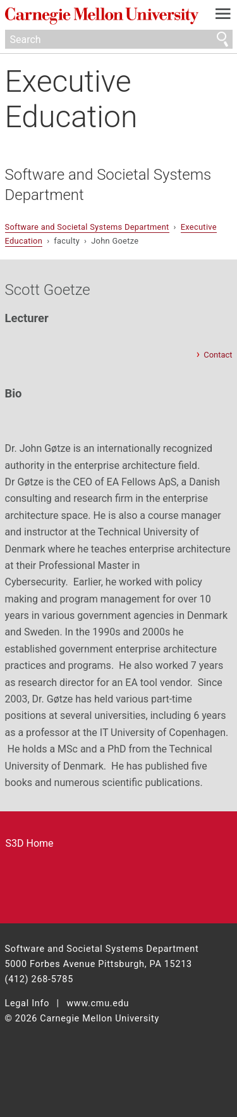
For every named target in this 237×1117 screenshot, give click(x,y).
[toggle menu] (223, 16)
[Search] (119, 39)
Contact (218, 354)
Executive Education (71, 99)
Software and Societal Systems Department (108, 185)
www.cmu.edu (97, 1003)
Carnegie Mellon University (101, 16)
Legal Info (27, 1003)
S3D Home (30, 843)
